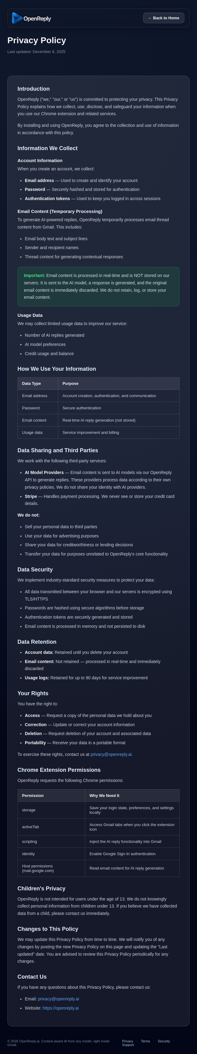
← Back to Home (163, 18)
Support (128, 1045)
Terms (145, 1041)
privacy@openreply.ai (111, 754)
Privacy (127, 1041)
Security (164, 1041)
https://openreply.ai (61, 1008)
